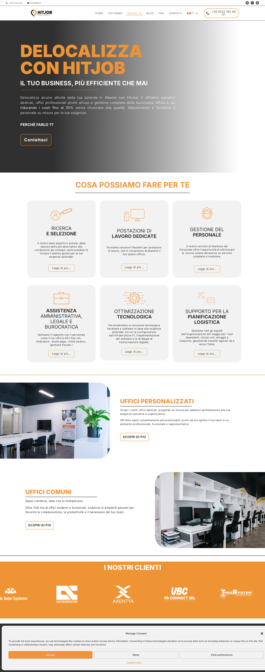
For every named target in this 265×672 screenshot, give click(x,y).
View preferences (222, 654)
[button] (262, 633)
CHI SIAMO (115, 13)
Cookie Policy (134, 662)
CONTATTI (175, 13)
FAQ (161, 13)
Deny (136, 654)
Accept (50, 654)
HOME (99, 13)
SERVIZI (134, 13)
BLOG (149, 13)
